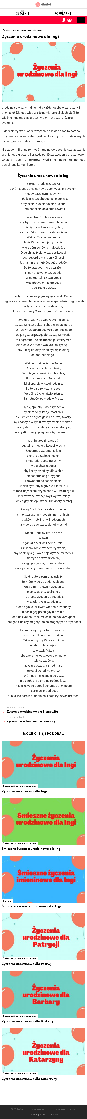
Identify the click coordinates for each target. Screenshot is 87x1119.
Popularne (62, 12)
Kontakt (53, 1115)
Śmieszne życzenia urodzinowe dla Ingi (31, 849)
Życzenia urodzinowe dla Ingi (24, 791)
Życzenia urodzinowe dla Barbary (28, 1021)
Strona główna (38, 1115)
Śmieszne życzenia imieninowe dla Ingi (31, 906)
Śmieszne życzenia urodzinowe (19, 786)
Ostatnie (22, 12)
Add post (81, 20)
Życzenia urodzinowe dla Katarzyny (29, 1079)
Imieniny (7, 901)
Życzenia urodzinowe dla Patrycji (27, 964)
